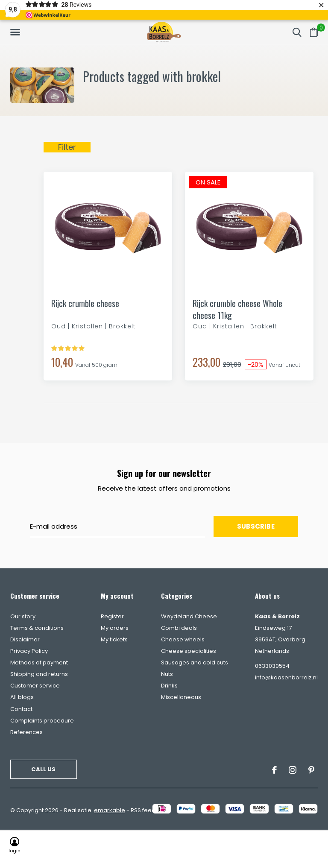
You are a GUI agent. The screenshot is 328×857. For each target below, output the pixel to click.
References (26, 732)
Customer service (35, 686)
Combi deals (179, 628)
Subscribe (256, 526)
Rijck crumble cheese (85, 304)
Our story (22, 616)
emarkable (109, 810)
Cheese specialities (188, 651)
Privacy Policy (29, 651)
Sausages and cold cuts (194, 662)
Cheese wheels (183, 639)
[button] (16, 32)
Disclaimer (25, 639)
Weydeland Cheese (189, 616)
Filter (67, 147)
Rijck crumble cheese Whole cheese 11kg (237, 310)
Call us (43, 769)
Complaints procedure (42, 721)
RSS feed (143, 810)
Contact (21, 709)
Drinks (169, 686)
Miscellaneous (181, 697)
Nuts (167, 674)
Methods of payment (39, 662)
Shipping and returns (39, 674)
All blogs (22, 697)
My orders (115, 628)
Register (112, 616)
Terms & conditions (37, 628)
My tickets (114, 639)
